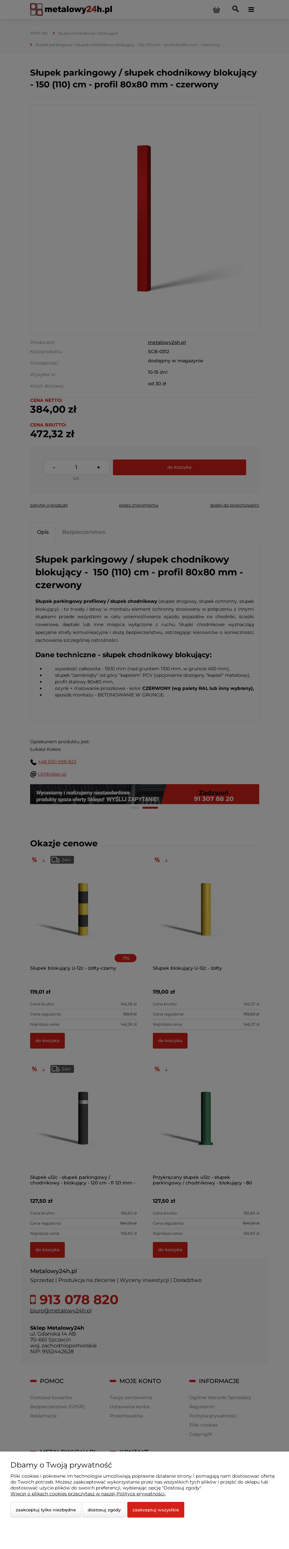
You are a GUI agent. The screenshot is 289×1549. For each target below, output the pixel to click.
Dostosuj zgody (104, 1509)
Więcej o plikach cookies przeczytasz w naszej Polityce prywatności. (88, 1494)
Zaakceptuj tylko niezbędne (46, 1509)
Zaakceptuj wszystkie (156, 1509)
